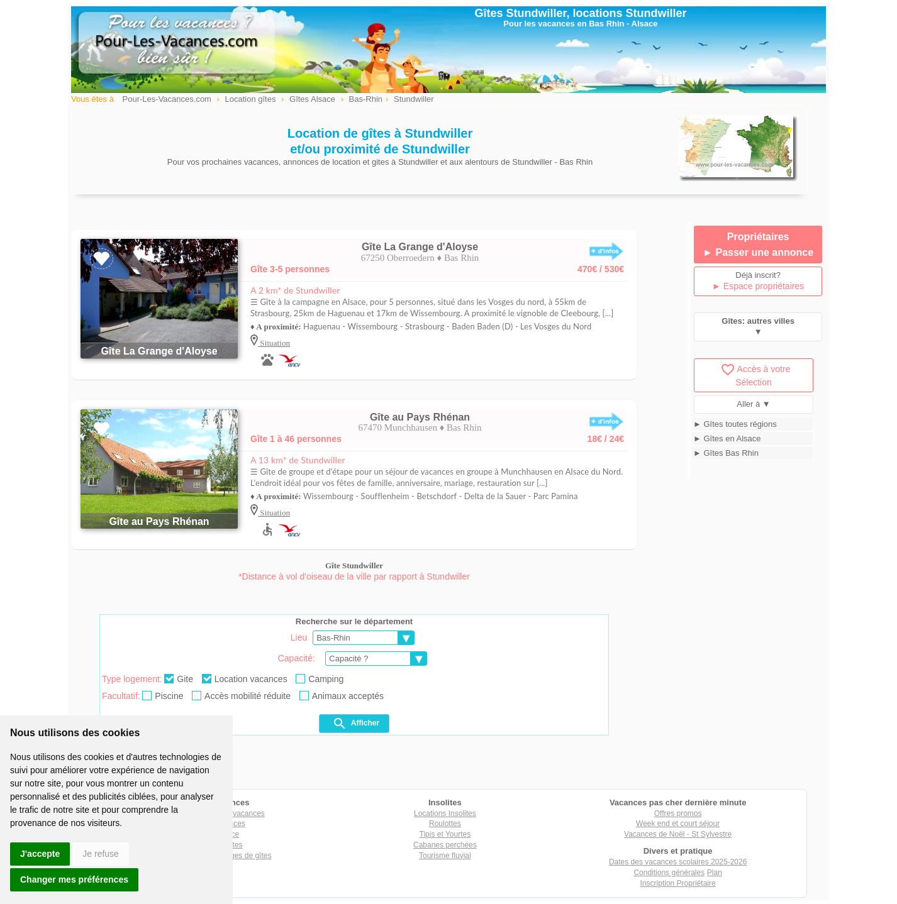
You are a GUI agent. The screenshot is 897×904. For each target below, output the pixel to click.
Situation (274, 343)
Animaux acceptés (341, 696)
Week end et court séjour (678, 823)
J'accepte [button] (40, 854)
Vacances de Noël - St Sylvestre (678, 834)
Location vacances (244, 679)
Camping (319, 679)
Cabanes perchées (445, 845)
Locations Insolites (445, 813)
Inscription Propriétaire (678, 883)
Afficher (355, 723)
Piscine (162, 696)
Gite (178, 679)
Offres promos (678, 813)
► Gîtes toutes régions (735, 424)
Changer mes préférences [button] (74, 879)
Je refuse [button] (100, 854)
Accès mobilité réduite (241, 696)
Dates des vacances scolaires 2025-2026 (678, 861)
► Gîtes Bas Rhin (726, 453)
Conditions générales (669, 872)
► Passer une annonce (758, 252)
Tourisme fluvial (445, 855)
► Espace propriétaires (758, 286)
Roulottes (445, 823)
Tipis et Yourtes (445, 834)
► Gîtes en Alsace (727, 438)
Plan (714, 872)
